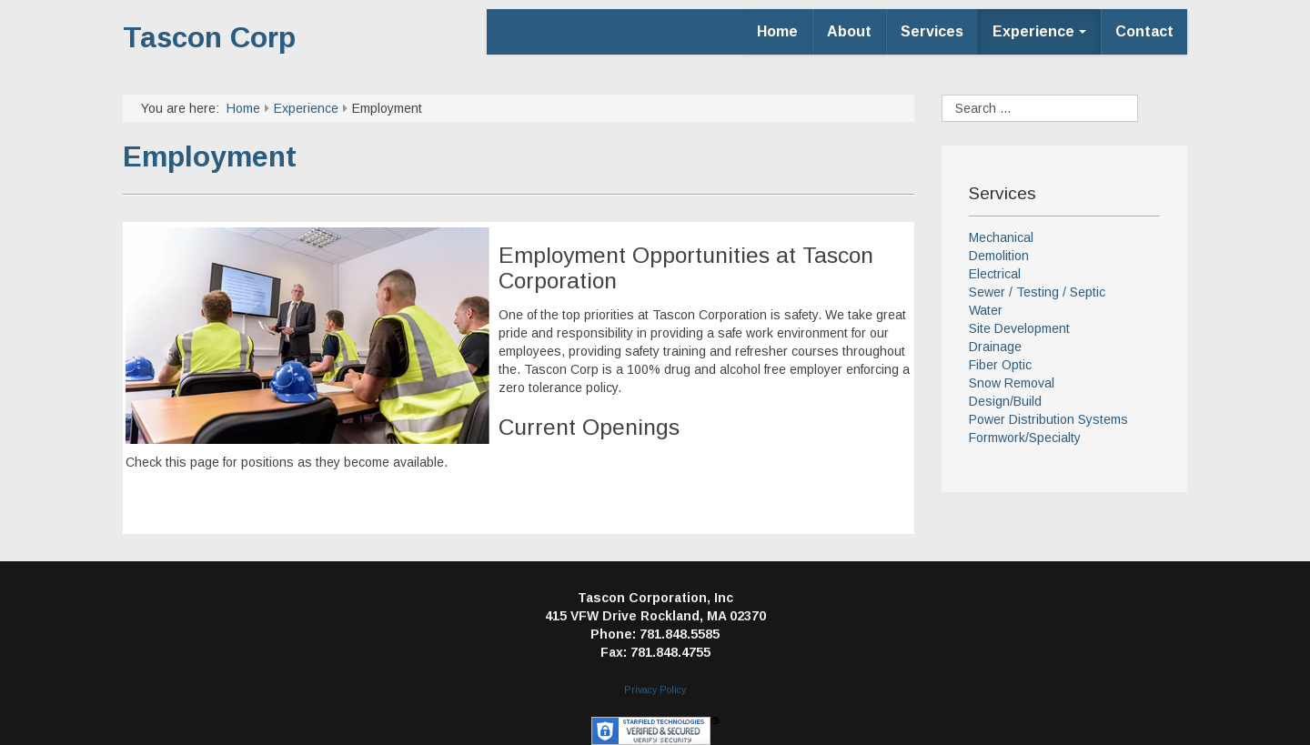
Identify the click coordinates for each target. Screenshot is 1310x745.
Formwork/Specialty (1025, 437)
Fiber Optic (1000, 364)
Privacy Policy (655, 689)
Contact (1144, 31)
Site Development (1019, 328)
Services (932, 31)
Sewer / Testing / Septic (1037, 292)
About (849, 31)
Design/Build (1005, 401)
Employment (210, 156)
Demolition (999, 255)
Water (986, 310)
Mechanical (1001, 237)
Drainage (995, 346)
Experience (1039, 31)
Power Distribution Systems (1048, 419)
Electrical (995, 274)
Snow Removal (1011, 383)
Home (777, 31)
